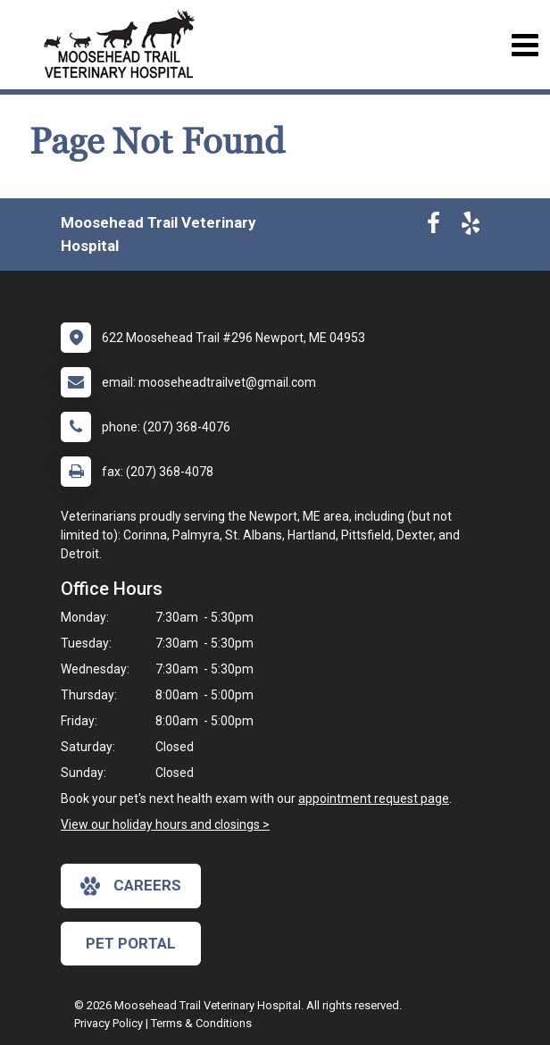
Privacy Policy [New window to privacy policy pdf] (108, 1023)
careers (130, 886)
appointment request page (373, 798)
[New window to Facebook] (433, 227)
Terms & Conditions (201, 1023)
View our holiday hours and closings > (165, 824)
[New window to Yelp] (470, 227)
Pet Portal (131, 943)
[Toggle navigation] (524, 45)
